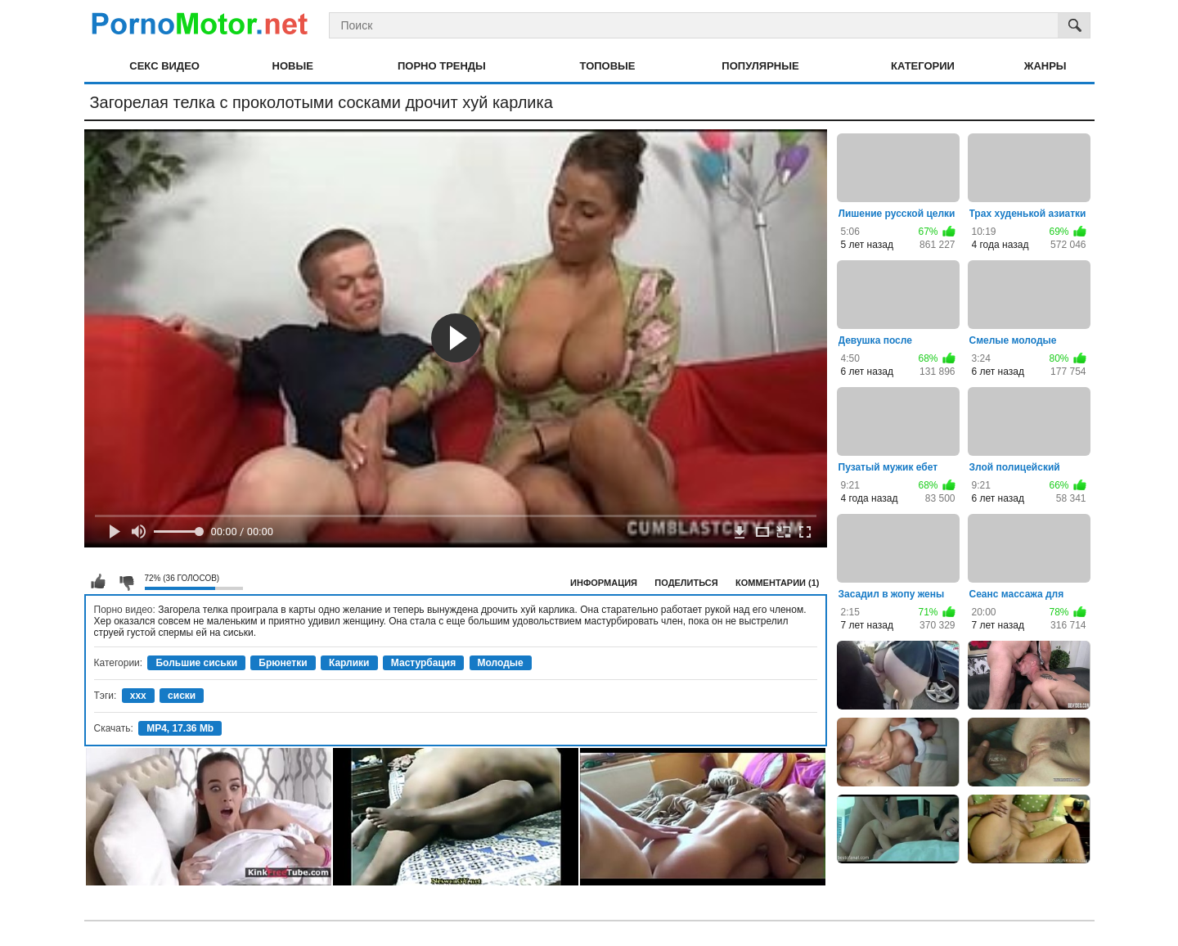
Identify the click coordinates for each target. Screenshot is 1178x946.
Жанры (1045, 66)
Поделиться (685, 583)
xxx (138, 695)
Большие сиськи (196, 663)
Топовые (608, 66)
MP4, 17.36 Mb (180, 728)
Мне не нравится (126, 582)
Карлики (349, 663)
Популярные (760, 66)
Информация (603, 583)
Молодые (501, 663)
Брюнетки (283, 663)
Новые (292, 66)
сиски (182, 695)
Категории (923, 66)
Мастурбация (423, 663)
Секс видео (164, 66)
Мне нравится (98, 582)
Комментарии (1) (777, 583)
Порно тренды (442, 66)
